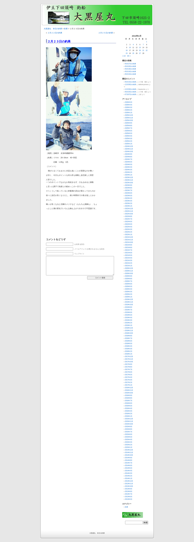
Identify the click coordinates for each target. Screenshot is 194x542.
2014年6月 (128, 465)
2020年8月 (128, 278)
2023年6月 (128, 193)
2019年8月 (128, 307)
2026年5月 (128, 102)
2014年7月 (128, 463)
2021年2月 (128, 263)
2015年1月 (128, 447)
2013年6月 (128, 496)
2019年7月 (128, 310)
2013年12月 (129, 481)
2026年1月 (128, 112)
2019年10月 (129, 304)
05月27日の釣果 (130, 64)
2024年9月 (128, 154)
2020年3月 (128, 291)
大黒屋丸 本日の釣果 (53, 29)
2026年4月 (128, 105)
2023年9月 (128, 185)
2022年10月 (129, 214)
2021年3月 (128, 260)
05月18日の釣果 (130, 69)
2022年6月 (128, 221)
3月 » (129, 56)
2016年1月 (128, 416)
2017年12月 (129, 356)
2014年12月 (129, 450)
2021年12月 (129, 237)
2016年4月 (128, 408)
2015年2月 (128, 445)
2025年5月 (128, 133)
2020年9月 (128, 276)
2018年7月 (128, 338)
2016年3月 (128, 411)
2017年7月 (128, 369)
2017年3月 (128, 380)
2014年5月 (128, 468)
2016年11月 (129, 390)
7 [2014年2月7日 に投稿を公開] (143, 44)
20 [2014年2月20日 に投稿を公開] (140, 50)
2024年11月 (129, 149)
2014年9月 (128, 458)
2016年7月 (128, 400)
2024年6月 (128, 162)
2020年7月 (128, 281)
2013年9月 (128, 489)
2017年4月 (128, 377)
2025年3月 (128, 138)
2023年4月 (128, 198)
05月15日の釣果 (130, 74)
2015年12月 (129, 419)
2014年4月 (128, 470)
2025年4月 (128, 136)
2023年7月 (128, 190)
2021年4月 (128, 258)
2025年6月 (128, 131)
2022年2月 (128, 232)
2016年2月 (128, 413)
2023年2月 (128, 203)
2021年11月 (129, 240)
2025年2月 (128, 141)
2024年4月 (128, 167)
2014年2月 (128, 476)
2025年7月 (128, 128)
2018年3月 (128, 349)
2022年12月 (129, 208)
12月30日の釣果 (130, 84)
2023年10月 (129, 182)
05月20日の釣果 (130, 66)
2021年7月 (128, 250)
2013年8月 (128, 491)
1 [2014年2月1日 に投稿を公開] (146, 42)
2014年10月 (129, 455)
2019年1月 (128, 325)
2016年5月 (128, 406)
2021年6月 (128, 253)
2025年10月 (129, 120)
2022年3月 (128, 229)
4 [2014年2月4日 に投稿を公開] (133, 44)
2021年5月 (128, 255)
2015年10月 (129, 424)
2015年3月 (128, 442)
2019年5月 (128, 315)
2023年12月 (129, 177)
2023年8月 (128, 188)
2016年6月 (128, 403)
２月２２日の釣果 (55, 33)
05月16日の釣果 (130, 71)
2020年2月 (128, 294)
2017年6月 (128, 372)
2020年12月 (129, 268)
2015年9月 (128, 426)
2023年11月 (129, 180)
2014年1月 (128, 478)
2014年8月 (128, 460)
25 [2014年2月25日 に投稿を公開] (133, 53)
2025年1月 (128, 144)
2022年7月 (128, 219)
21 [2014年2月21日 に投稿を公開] (143, 50)
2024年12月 (129, 146)
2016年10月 (129, 393)
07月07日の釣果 (130, 94)
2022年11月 (129, 211)
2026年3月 (128, 107)
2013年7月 (128, 494)
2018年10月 (129, 333)
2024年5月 (128, 164)
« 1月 (124, 56)
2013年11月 (129, 483)
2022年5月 (128, 224)
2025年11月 (129, 118)
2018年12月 (129, 328)
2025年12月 (129, 115)
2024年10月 (129, 151)
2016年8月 (128, 398)
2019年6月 (128, 312)
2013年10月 (129, 486)
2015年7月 (128, 432)
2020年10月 (129, 273)
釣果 (66, 29)
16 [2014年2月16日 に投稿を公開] (126, 50)
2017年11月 (129, 359)
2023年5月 (128, 195)
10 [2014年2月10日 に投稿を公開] (130, 47)
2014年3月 (128, 473)
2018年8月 (128, 336)
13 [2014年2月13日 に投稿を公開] (140, 47)
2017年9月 (128, 364)
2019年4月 (128, 317)
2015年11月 (129, 421)
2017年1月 (128, 385)
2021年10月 (129, 242)
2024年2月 (128, 172)
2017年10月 (129, 362)
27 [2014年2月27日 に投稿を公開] (140, 53)
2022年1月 (128, 234)
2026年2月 (128, 110)
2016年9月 (128, 395)
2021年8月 (128, 247)
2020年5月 (128, 286)
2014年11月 (129, 452)
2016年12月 (129, 387)
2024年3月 (128, 169)
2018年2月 (128, 351)
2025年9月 (128, 123)
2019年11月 (129, 302)
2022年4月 (128, 227)
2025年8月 (128, 125)
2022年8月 (128, 216)
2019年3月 (128, 320)
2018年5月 (128, 343)
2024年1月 (128, 175)
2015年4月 (128, 439)
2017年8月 (128, 367)
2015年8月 (128, 429)
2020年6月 (128, 284)
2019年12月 (129, 299)
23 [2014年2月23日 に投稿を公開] (126, 53)
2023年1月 (128, 206)
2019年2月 (128, 323)
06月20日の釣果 (130, 92)
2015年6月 (128, 434)
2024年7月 (128, 159)
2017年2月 (128, 382)
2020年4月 (128, 289)
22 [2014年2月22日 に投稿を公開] (146, 50)
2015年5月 (128, 437)
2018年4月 (128, 346)
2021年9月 (128, 245)
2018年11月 (129, 330)
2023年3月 (128, 201)
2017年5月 (128, 374)
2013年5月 (128, 499)
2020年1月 (128, 297)
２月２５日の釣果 (105, 33)
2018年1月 (128, 354)
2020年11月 (129, 271)
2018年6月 (128, 341)
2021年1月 (128, 265)
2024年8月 (128, 157)
